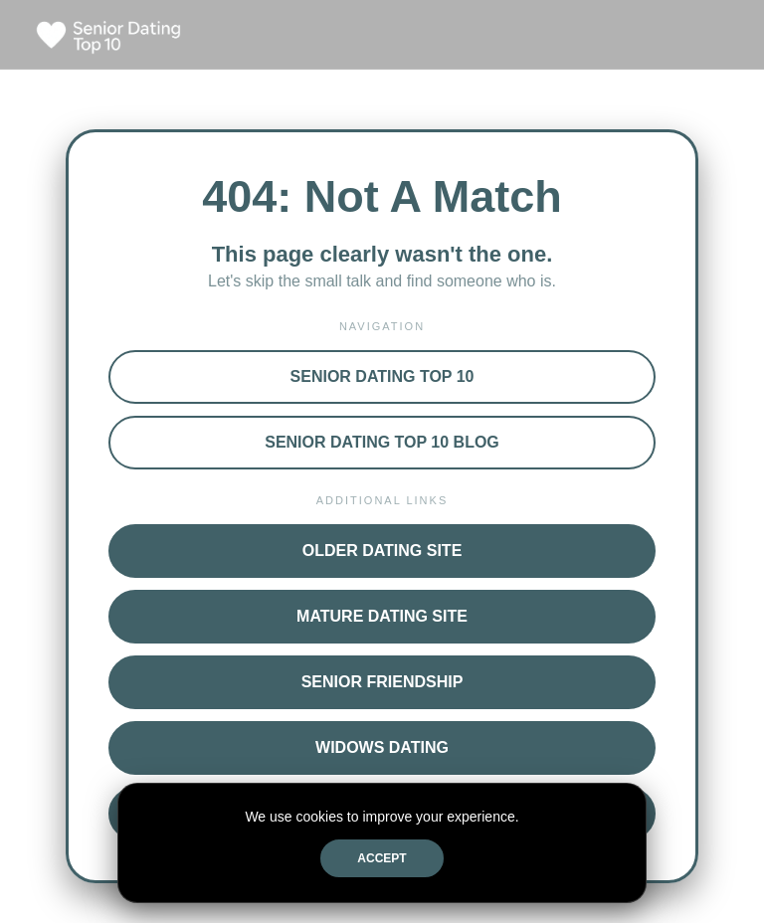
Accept (381, 858)
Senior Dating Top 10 (382, 376)
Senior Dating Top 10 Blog (382, 442)
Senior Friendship (382, 681)
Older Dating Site (382, 550)
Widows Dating (382, 747)
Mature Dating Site (382, 616)
